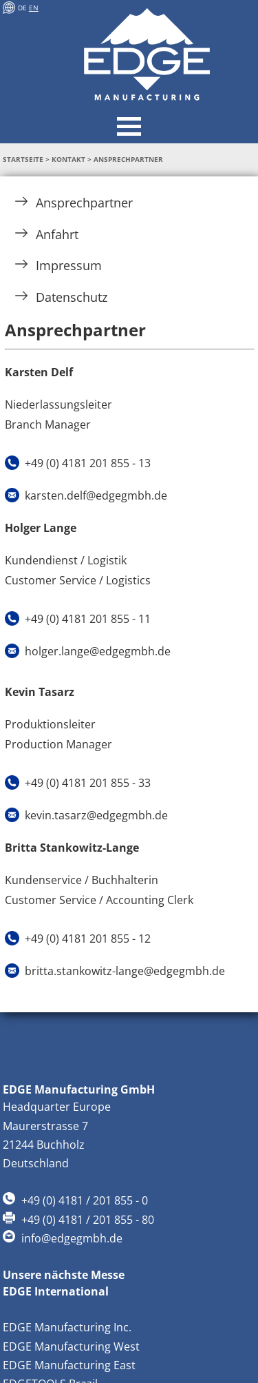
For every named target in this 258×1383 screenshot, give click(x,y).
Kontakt (68, 159)
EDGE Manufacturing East (69, 1365)
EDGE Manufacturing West (71, 1346)
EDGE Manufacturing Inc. (67, 1327)
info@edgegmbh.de (71, 1238)
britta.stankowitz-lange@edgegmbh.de (125, 971)
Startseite (23, 159)
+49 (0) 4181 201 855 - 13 (88, 463)
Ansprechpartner (74, 202)
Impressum (58, 265)
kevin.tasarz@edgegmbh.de (96, 815)
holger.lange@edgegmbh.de (98, 651)
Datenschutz (61, 297)
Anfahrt (46, 234)
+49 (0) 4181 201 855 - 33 (88, 782)
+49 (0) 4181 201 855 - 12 (88, 938)
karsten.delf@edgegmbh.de (96, 495)
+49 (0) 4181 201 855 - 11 (88, 618)
